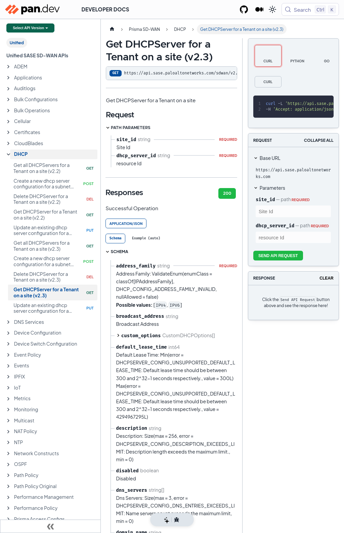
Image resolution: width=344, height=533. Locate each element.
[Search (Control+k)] (310, 9)
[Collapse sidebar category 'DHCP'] (8, 155)
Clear (326, 278)
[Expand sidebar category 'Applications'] (8, 78)
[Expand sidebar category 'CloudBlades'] (8, 143)
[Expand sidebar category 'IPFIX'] (8, 377)
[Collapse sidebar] (50, 526)
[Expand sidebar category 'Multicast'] (8, 421)
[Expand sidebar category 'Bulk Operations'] (8, 111)
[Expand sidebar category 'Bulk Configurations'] (8, 100)
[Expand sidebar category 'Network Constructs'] (8, 454)
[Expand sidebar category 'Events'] (8, 366)
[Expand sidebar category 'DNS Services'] (8, 322)
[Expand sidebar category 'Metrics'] (8, 399)
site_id (265, 199)
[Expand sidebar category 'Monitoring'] (8, 410)
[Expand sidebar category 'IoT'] (8, 388)
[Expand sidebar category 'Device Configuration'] (8, 333)
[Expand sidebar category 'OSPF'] (8, 465)
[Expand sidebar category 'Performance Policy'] (8, 508)
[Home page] (112, 29)
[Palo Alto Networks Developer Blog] (259, 9)
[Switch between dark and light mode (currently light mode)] (272, 9)
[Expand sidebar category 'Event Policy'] (8, 355)
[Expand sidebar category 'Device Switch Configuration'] (8, 344)
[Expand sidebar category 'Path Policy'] (8, 475)
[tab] (115, 238)
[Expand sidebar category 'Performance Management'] (8, 497)
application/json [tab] (126, 224)
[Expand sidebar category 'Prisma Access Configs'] (8, 519)
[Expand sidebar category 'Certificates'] (8, 132)
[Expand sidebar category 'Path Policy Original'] (8, 486)
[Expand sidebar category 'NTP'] (8, 442)
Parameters (272, 188)
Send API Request (278, 255)
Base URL (270, 158)
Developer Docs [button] (105, 9)
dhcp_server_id (275, 226)
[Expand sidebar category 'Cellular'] (8, 122)
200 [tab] (227, 193)
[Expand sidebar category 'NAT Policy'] (8, 432)
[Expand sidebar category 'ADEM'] (8, 67)
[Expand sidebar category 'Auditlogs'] (8, 89)
